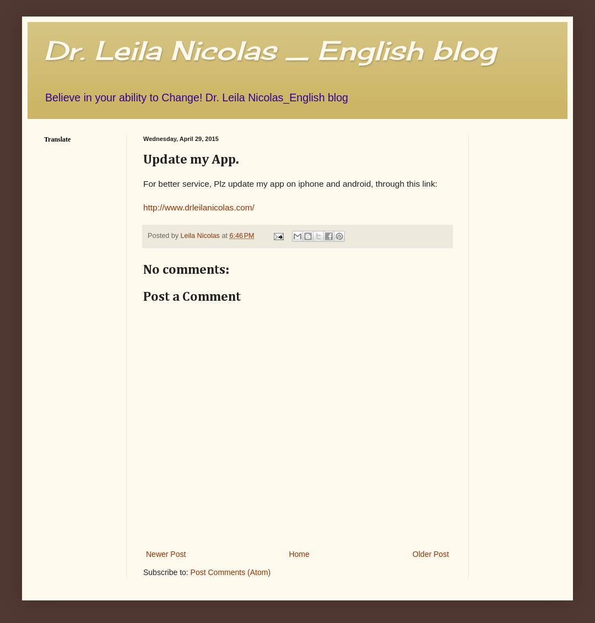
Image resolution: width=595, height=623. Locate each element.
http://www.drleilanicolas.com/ (199, 207)
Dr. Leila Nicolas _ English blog (270, 50)
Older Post (431, 554)
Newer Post (166, 554)
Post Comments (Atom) (231, 572)
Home (299, 554)
